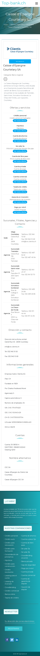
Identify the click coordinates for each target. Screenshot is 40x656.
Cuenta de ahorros (28, 536)
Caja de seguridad (28, 565)
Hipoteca (8, 560)
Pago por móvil (27, 568)
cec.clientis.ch (20, 61)
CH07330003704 (16, 417)
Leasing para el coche (11, 577)
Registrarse (13, 628)
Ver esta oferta (20, 121)
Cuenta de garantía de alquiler (25, 581)
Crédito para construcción (10, 565)
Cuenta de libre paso (27, 544)
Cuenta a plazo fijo (28, 539)
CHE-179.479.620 (14, 408)
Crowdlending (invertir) (26, 557)
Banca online (10, 594)
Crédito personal (11, 536)
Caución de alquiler (25, 588)
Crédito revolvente (9, 571)
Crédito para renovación (9, 544)
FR (5, 79)
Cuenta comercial (28, 575)
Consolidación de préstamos (11, 555)
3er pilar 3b (25, 552)
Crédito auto (10, 539)
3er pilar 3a (25, 549)
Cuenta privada (27, 572)
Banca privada (27, 561)
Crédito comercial (12, 591)
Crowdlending (10, 587)
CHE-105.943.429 (14, 413)
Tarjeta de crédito (12, 598)
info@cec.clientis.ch (12, 347)
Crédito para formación (9, 550)
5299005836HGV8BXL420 (21, 422)
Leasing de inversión (9, 583)
